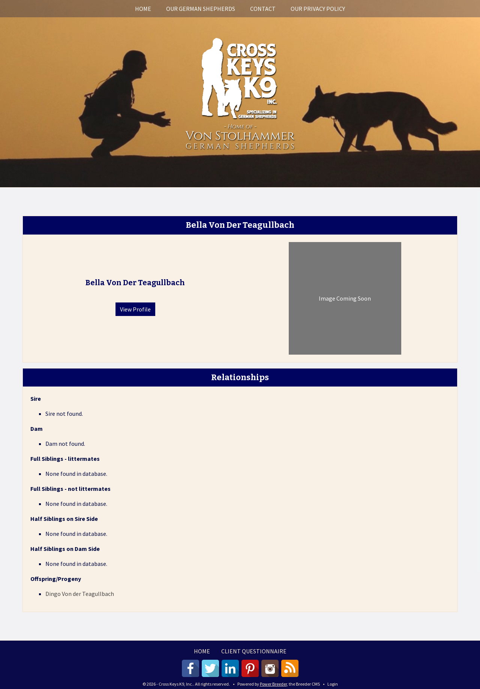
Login (332, 684)
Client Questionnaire (253, 651)
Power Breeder (273, 684)
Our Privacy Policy (318, 8)
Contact (263, 8)
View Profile (135, 309)
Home (143, 8)
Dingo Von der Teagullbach (79, 593)
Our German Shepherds (200, 8)
